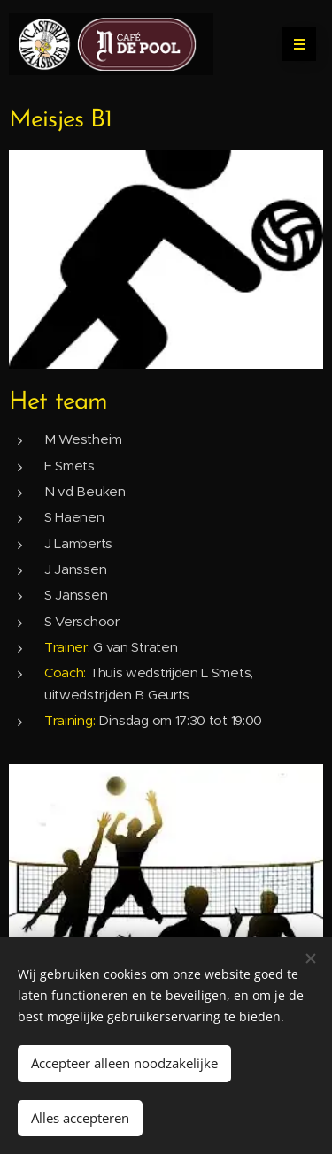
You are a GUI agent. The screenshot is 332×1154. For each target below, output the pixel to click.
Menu (293, 44)
